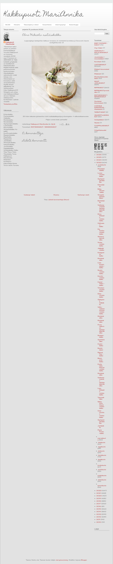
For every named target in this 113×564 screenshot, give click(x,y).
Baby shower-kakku (101, 190)
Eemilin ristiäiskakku (101, 277)
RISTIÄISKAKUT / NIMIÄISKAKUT (43, 127)
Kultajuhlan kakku (101, 254)
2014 (98, 511)
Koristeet (97, 61)
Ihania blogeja (73, 24)
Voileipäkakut (99, 120)
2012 (98, 517)
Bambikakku (101, 201)
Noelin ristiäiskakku (101, 271)
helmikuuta (102, 480)
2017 (98, 503)
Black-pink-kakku (100, 359)
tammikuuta (102, 485)
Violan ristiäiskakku (101, 244)
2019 (98, 498)
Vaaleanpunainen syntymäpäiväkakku (101, 382)
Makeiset (97, 74)
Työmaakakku (101, 398)
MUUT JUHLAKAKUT (99, 82)
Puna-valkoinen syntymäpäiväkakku (101, 329)
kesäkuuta (101, 459)
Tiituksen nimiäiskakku (101, 289)
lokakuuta (101, 442)
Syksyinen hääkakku (101, 302)
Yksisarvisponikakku (101, 238)
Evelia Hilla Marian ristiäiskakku (101, 367)
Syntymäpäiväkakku (101, 180)
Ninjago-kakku (101, 336)
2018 (98, 501)
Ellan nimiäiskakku (101, 295)
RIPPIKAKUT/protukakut (101, 91)
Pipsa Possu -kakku (101, 431)
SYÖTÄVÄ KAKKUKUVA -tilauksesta (99, 107)
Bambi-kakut (100, 349)
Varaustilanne (46, 24)
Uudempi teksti (29, 195)
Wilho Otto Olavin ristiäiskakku (101, 405)
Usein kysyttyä (60, 24)
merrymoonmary (62, 560)
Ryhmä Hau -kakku (100, 354)
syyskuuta (101, 447)
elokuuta (101, 451)
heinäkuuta (102, 455)
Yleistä (96, 123)
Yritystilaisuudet (100, 130)
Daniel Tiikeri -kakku (101, 283)
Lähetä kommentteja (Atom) (58, 199)
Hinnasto (17, 24)
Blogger (84, 560)
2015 (98, 509)
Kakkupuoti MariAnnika (44, 15)
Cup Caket (98, 48)
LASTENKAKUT (100, 64)
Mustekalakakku (101, 169)
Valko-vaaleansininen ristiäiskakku (101, 310)
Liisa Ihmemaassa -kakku (101, 265)
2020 (99, 496)
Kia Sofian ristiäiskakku (101, 231)
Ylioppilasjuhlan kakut (101, 196)
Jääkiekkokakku (101, 249)
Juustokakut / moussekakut (99, 58)
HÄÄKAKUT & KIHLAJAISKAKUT (101, 51)
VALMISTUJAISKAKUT (101, 116)
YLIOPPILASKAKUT (101, 125)
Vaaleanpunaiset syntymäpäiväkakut (101, 208)
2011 (98, 519)
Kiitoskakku (101, 185)
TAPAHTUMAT (99, 112)
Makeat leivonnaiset (101, 69)
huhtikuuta (102, 469)
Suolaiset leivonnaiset (98, 102)
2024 (99, 160)
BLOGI (7, 24)
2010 (99, 522)
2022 (99, 490)
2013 (98, 514)
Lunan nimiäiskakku (101, 174)
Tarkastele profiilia (10, 104)
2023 (99, 162)
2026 (99, 154)
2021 (98, 493)
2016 (98, 506)
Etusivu (56, 195)
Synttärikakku (101, 340)
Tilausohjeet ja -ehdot (31, 24)
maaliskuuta (102, 475)
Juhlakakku (101, 426)
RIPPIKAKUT (99, 87)
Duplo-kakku (100, 344)
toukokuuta (102, 465)
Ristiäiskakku (101, 259)
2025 (99, 157)
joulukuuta (102, 165)
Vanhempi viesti (83, 195)
